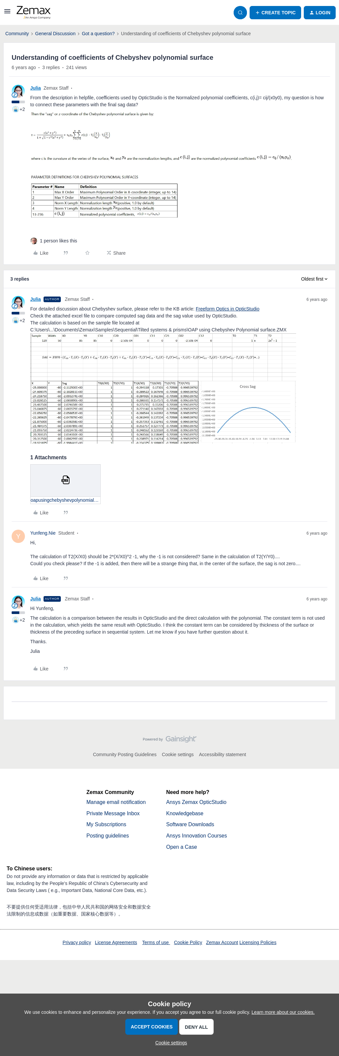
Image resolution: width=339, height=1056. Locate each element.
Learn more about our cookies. (283, 1012)
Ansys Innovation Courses (197, 836)
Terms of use (156, 943)
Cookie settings (178, 754)
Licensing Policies (257, 943)
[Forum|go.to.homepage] (34, 12)
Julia (35, 88)
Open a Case (181, 847)
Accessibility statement (222, 754)
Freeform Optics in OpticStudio (227, 308)
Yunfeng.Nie (43, 533)
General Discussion (55, 33)
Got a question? (98, 33)
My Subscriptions (106, 825)
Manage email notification (116, 802)
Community (17, 33)
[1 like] (58, 240)
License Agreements (116, 943)
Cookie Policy (188, 943)
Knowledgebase (185, 813)
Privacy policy (76, 943)
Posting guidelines (108, 836)
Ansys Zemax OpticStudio (196, 802)
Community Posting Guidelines (125, 754)
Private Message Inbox (113, 813)
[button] (7, 13)
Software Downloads (190, 825)
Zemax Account (222, 943)
